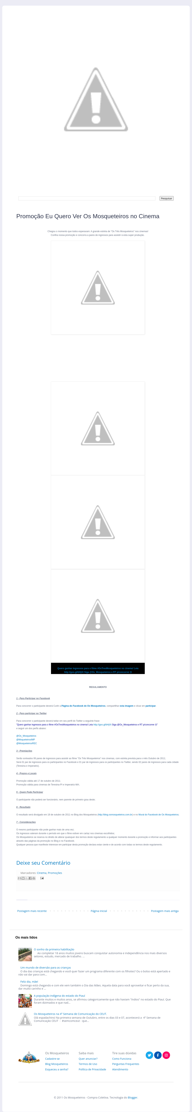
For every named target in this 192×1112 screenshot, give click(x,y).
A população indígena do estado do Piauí (59, 995)
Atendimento (120, 1069)
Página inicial (99, 911)
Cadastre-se (52, 1058)
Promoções (55, 873)
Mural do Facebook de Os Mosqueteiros (158, 814)
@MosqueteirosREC (26, 743)
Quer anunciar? (88, 1058)
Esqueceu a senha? (56, 1069)
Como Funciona (121, 1058)
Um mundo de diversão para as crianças (45, 967)
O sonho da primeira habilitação (54, 949)
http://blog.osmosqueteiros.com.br (115, 814)
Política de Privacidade (92, 1069)
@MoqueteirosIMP (25, 739)
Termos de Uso (88, 1064)
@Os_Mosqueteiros (26, 736)
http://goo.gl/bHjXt (102, 724)
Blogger (132, 1097)
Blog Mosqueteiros (56, 1064)
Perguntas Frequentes (125, 1064)
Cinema (41, 873)
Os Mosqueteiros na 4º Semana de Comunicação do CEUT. (70, 1014)
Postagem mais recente (32, 911)
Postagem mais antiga (164, 911)
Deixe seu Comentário (43, 862)
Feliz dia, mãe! (29, 981)
